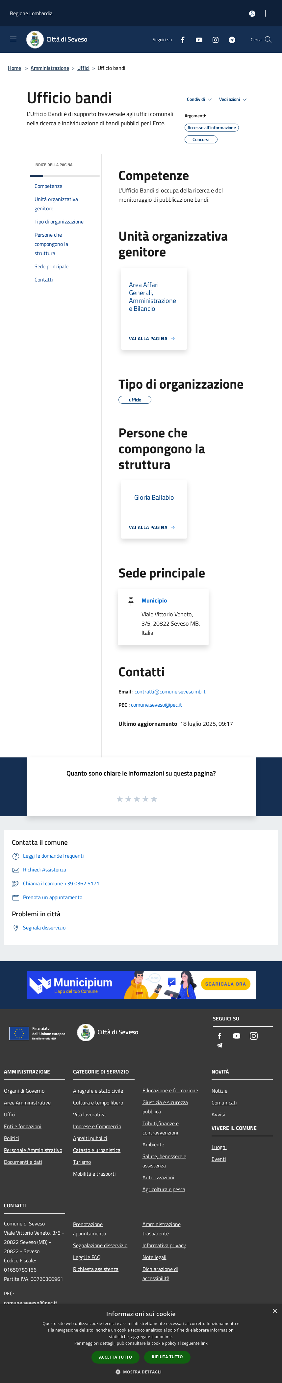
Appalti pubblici (90, 1138)
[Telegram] (229, 39)
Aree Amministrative (27, 1102)
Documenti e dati (23, 1162)
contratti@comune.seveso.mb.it (170, 691)
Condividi (200, 99)
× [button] (274, 1311)
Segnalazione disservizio (100, 1245)
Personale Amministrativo (33, 1150)
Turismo (82, 1162)
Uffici (83, 68)
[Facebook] (180, 39)
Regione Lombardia (31, 13)
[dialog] (141, 1343)
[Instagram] (212, 39)
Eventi (219, 1159)
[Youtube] (196, 39)
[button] (141, 1371)
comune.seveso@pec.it (156, 705)
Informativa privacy (164, 1245)
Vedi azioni (234, 99)
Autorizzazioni (158, 1177)
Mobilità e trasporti (94, 1174)
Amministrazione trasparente (161, 1228)
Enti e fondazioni (22, 1126)
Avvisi (218, 1114)
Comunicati (224, 1102)
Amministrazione (50, 68)
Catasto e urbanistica (96, 1150)
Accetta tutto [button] (115, 1357)
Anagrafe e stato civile (98, 1091)
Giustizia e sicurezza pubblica (165, 1106)
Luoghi (219, 1147)
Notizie (219, 1091)
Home (14, 68)
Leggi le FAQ (87, 1257)
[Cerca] (268, 40)
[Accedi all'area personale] (252, 14)
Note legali (154, 1257)
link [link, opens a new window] (204, 1343)
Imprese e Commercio (97, 1126)
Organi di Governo (24, 1091)
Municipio (154, 600)
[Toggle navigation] (13, 39)
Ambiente (153, 1144)
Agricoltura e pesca (163, 1189)
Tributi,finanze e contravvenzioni (160, 1127)
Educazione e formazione (170, 1090)
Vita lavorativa (89, 1114)
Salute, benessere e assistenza (164, 1160)
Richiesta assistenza (95, 1269)
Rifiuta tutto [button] (167, 1357)
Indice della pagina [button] (53, 165)
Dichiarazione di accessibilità (160, 1273)
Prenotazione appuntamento (89, 1228)
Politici (11, 1138)
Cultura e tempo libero (98, 1102)
